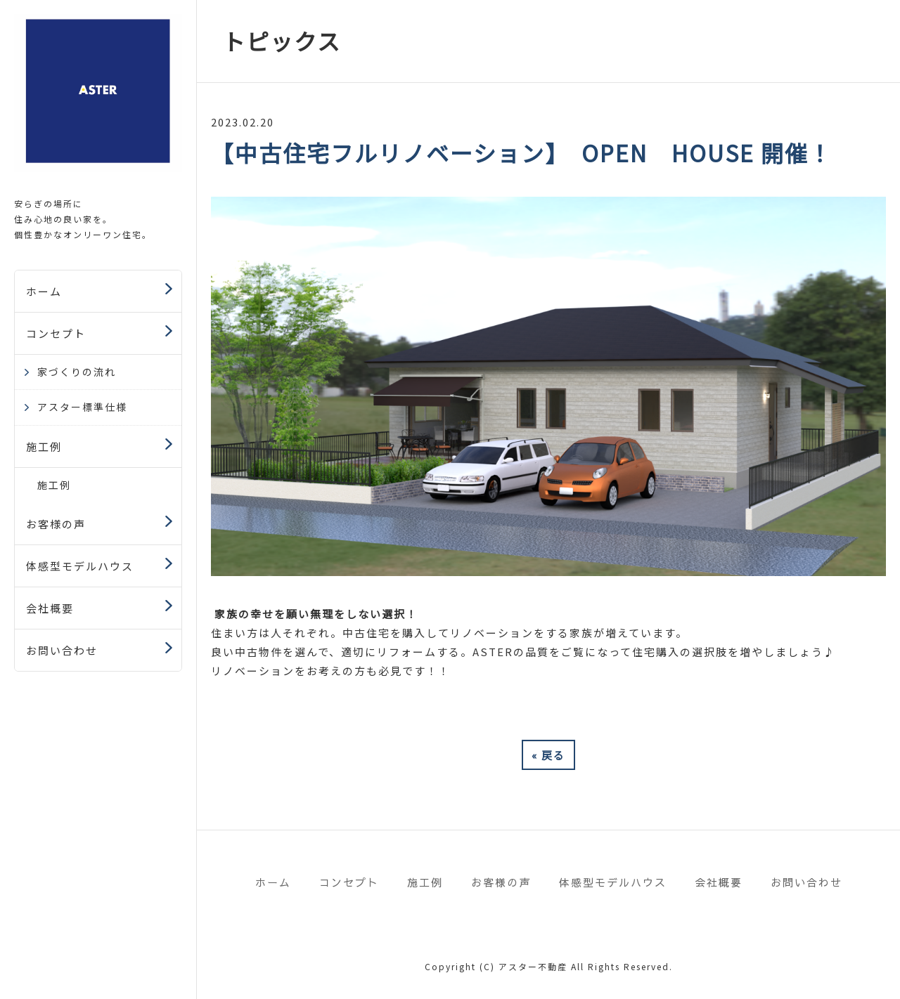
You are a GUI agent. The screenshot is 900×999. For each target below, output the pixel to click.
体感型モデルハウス (80, 566)
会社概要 (50, 608)
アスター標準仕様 (82, 407)
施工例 (44, 446)
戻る (548, 754)
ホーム (44, 291)
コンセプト (56, 333)
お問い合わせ (62, 650)
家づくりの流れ (76, 372)
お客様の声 (56, 523)
